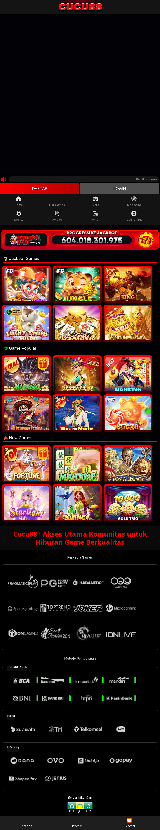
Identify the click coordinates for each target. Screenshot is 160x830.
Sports (19, 216)
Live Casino (134, 201)
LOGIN (119, 188)
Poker (95, 216)
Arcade (57, 216)
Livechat (129, 823)
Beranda (26, 823)
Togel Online (134, 216)
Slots (95, 201)
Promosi (78, 823)
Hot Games (57, 201)
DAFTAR (39, 188)
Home (19, 201)
